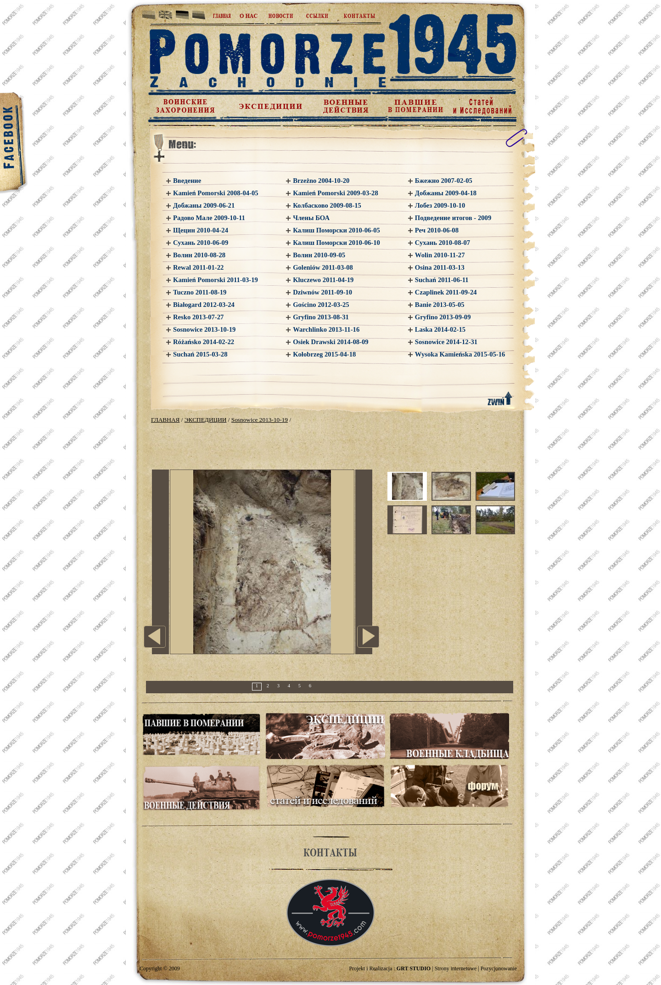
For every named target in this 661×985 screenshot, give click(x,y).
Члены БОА (311, 217)
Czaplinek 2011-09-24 (446, 292)
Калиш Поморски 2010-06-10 (336, 242)
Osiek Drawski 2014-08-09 (330, 341)
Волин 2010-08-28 (199, 255)
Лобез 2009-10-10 (440, 205)
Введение (187, 180)
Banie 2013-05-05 (440, 304)
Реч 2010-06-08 (437, 230)
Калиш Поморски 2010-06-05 (336, 230)
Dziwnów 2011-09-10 (322, 292)
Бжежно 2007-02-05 (443, 180)
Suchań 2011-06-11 (442, 279)
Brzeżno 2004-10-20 (321, 180)
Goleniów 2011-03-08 (323, 267)
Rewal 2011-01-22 (198, 267)
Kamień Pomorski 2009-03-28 (335, 193)
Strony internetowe (456, 968)
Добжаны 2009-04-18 (445, 193)
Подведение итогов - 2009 (453, 217)
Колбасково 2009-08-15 (327, 205)
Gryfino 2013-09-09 (443, 317)
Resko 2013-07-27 (198, 317)
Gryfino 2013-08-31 (321, 317)
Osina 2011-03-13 (440, 267)
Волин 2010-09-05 (319, 255)
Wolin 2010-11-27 (440, 255)
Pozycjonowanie (499, 968)
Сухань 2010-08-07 (442, 242)
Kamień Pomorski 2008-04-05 (215, 193)
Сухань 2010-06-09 (200, 242)
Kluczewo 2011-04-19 (323, 279)
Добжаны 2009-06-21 (204, 205)
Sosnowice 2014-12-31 (446, 341)
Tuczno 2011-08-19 (199, 292)
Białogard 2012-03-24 (204, 304)
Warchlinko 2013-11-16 (326, 329)
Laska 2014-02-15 (440, 329)
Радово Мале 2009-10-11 (209, 217)
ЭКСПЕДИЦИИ (206, 419)
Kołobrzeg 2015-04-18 (324, 354)
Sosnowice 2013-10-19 (204, 329)
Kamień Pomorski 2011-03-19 (215, 279)
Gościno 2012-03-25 (321, 304)
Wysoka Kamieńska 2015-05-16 (460, 354)
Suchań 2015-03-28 (200, 354)
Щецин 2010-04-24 (200, 230)
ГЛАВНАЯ (165, 419)
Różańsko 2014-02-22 (203, 341)
